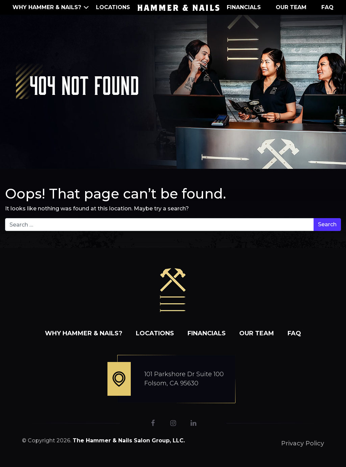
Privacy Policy (302, 443)
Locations (113, 7)
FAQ (327, 7)
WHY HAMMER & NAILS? (47, 7)
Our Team (291, 7)
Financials (244, 7)
